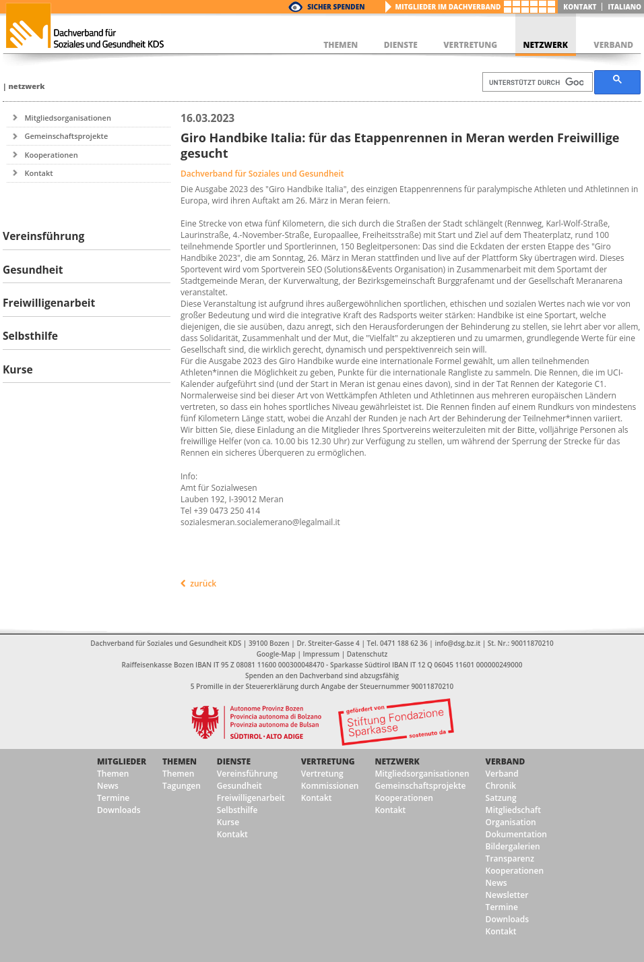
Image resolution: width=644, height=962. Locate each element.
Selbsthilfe (237, 810)
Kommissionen (330, 785)
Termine (113, 798)
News (108, 785)
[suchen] (536, 82)
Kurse (228, 822)
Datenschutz (367, 654)
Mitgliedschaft (513, 810)
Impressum (321, 654)
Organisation (511, 822)
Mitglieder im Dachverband (448, 6)
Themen (113, 773)
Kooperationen (50, 155)
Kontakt (579, 7)
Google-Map (276, 654)
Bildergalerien (513, 846)
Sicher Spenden (335, 6)
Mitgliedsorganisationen (67, 118)
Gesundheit (239, 785)
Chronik (501, 785)
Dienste (234, 761)
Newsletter (507, 895)
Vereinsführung (247, 773)
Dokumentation (516, 834)
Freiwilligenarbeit (251, 798)
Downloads (118, 810)
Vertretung (328, 761)
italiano (624, 7)
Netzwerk (26, 86)
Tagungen (181, 785)
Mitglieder (121, 761)
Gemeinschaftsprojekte (66, 136)
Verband (505, 761)
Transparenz (510, 858)
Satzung (501, 798)
